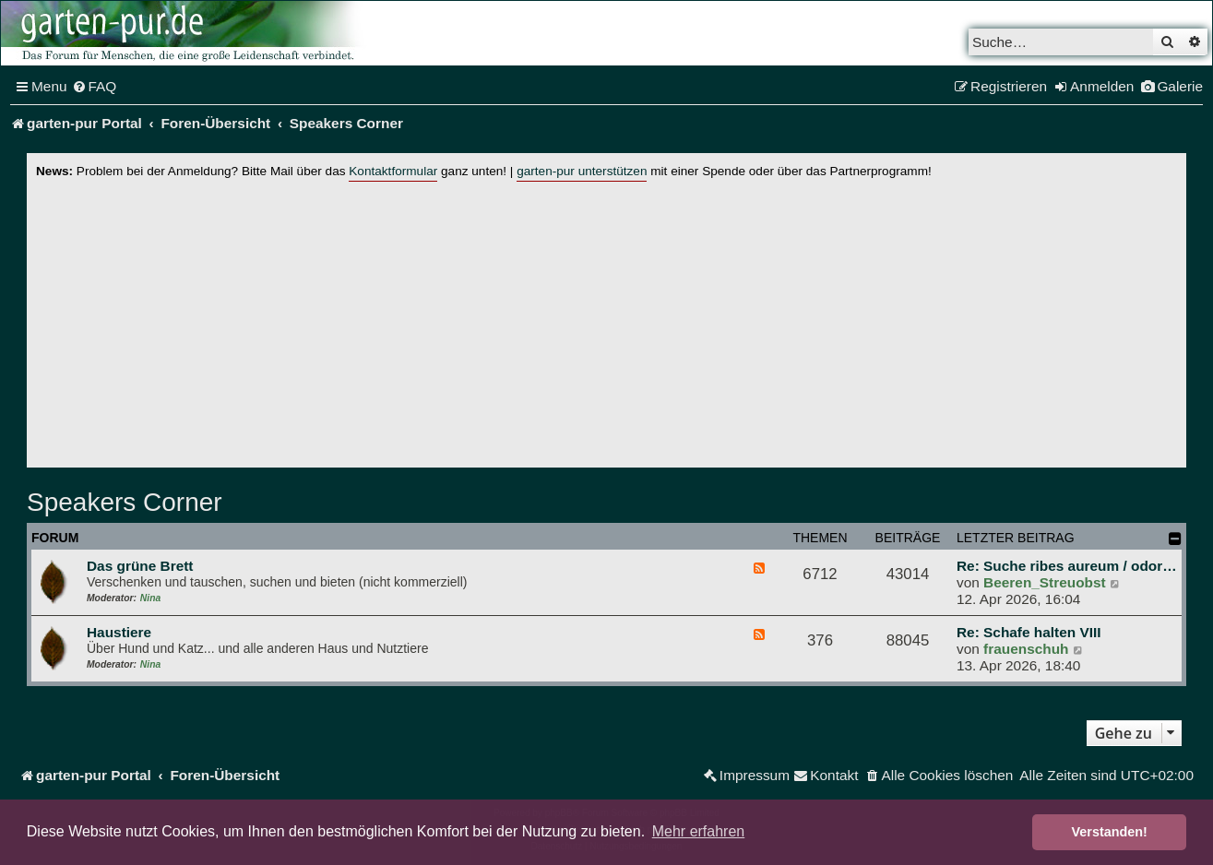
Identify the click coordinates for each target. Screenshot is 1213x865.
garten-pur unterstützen (582, 171)
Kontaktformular (393, 171)
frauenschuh (1025, 649)
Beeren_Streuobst (1044, 582)
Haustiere (119, 632)
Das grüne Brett (140, 566)
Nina (150, 598)
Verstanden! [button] (1110, 831)
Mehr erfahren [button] (698, 831)
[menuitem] (94, 86)
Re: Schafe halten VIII (1029, 632)
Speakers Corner (124, 502)
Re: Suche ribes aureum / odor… (1067, 566)
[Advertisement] (607, 320)
